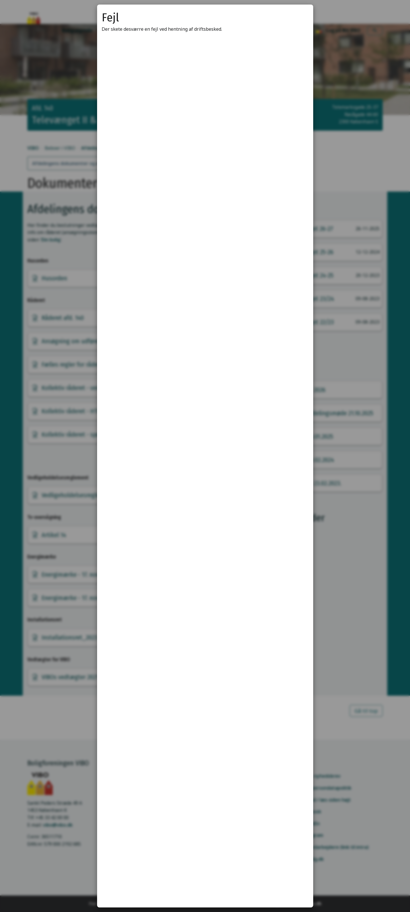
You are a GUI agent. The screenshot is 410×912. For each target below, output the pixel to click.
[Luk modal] (301, 15)
